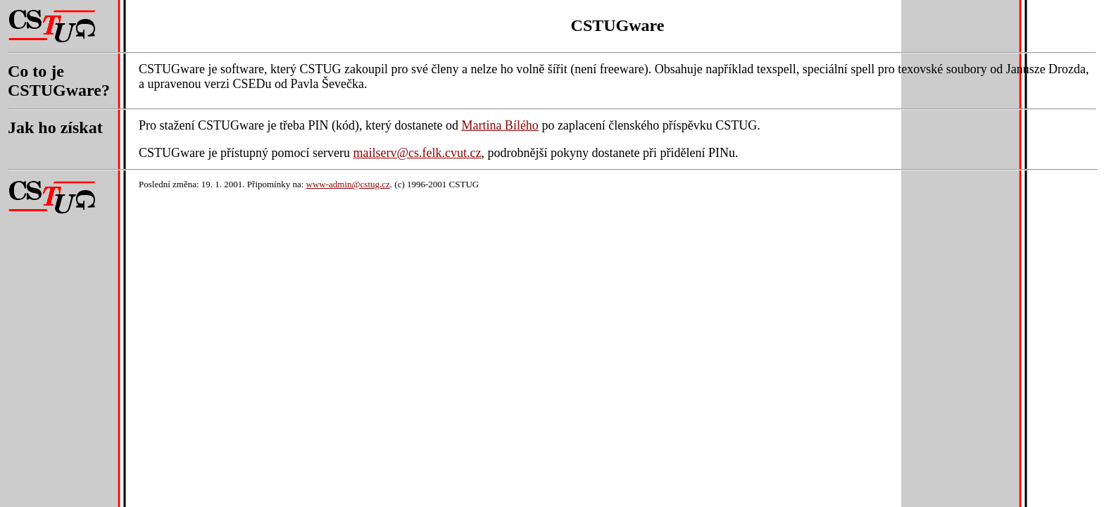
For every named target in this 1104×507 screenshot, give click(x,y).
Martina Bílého (499, 125)
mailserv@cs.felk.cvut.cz (417, 153)
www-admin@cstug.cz (348, 184)
